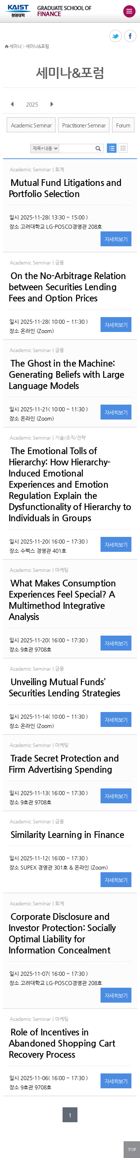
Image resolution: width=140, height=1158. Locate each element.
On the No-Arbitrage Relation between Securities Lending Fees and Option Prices (67, 286)
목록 (112, 148)
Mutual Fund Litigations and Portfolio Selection (65, 188)
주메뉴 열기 (129, 11)
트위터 (115, 36)
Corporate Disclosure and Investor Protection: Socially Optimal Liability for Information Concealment (62, 933)
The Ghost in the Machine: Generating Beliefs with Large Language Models (66, 374)
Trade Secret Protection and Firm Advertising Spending (64, 764)
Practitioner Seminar (83, 125)
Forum (123, 125)
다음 (51, 104)
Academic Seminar (31, 125)
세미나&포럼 (37, 46)
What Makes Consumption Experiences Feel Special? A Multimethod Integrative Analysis (62, 600)
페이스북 (130, 36)
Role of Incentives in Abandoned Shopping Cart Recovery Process (62, 1043)
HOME (7, 46)
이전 (12, 104)
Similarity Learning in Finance (67, 834)
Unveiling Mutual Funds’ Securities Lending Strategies (64, 687)
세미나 (15, 46)
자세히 (116, 239)
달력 (123, 148)
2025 (32, 104)
